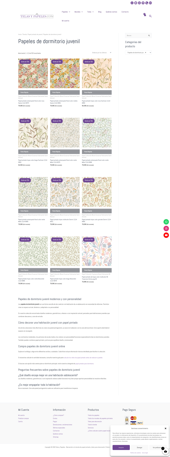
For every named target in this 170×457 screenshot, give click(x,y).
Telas (98, 12)
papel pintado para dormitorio (84, 367)
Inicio (19, 28)
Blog (105, 13)
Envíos (55, 418)
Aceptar (121, 447)
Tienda (25, 28)
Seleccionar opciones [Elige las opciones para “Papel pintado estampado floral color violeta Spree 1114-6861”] (60, 106)
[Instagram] (135, 2)
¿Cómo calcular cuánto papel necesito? (100, 431)
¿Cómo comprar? (58, 415)
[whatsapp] (132, 2)
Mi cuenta (136, 13)
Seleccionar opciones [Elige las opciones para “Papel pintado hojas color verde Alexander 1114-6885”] (28, 291)
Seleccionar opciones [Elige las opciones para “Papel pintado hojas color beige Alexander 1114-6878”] (60, 291)
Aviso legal (145, 453)
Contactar (56, 431)
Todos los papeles (93, 415)
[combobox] (138, 46)
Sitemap (55, 437)
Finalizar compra (23, 418)
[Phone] (146, 2)
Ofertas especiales (59, 428)
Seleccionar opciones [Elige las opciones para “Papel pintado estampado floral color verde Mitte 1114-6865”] (28, 229)
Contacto (126, 13)
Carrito (20, 421)
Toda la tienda (92, 425)
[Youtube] (139, 2)
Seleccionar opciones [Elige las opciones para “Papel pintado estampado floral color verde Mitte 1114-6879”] (60, 168)
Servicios (91, 428)
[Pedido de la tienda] (101, 46)
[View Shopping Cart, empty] (145, 13)
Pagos (55, 421)
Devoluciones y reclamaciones (62, 425)
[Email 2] (150, 2)
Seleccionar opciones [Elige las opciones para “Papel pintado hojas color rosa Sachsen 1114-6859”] (92, 106)
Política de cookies (135, 453)
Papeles (78, 12)
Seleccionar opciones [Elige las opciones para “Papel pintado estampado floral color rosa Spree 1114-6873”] (28, 106)
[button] (165, 428)
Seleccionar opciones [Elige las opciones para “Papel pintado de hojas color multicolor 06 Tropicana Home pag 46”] (92, 289)
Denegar (139, 447)
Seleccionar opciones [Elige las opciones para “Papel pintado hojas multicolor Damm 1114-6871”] (60, 229)
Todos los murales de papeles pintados (100, 418)
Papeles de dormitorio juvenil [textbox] (136, 46)
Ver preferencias (158, 447)
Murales (89, 12)
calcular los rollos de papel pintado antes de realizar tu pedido (83, 361)
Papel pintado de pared (35, 28)
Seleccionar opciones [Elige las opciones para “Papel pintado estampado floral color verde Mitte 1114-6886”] (92, 168)
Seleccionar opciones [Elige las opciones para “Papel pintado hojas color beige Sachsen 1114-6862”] (28, 168)
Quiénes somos (115, 13)
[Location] (143, 2)
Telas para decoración (95, 421)
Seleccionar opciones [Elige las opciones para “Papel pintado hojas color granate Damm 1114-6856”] (92, 229)
